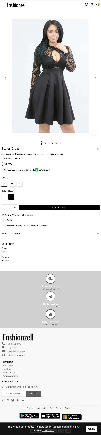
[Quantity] (9, 207)
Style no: (6, 158)
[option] (50, 76)
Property (5, 257)
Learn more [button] (48, 430)
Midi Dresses (41, 225)
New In (25, 225)
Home (18, 225)
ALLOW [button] (91, 429)
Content (5, 248)
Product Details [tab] (10, 233)
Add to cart (59, 207)
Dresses (32, 225)
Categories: (8, 225)
